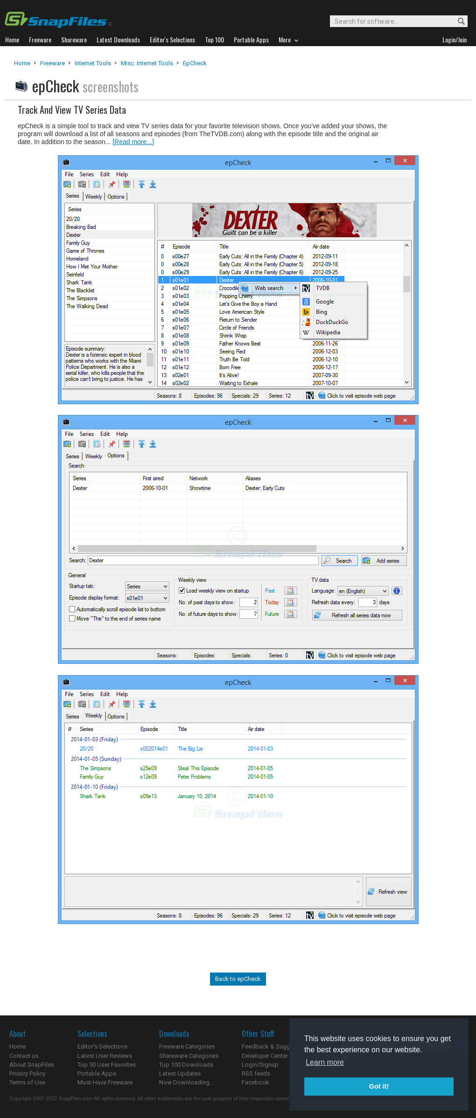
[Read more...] (133, 141)
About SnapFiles (31, 1064)
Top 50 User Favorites (106, 1064)
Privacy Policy (27, 1073)
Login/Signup (260, 1064)
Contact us (23, 1055)
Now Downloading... (186, 1082)
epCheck (195, 63)
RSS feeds (256, 1073)
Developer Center (265, 1055)
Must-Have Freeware (105, 1082)
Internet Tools (93, 63)
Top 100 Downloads (186, 1064)
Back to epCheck (238, 978)
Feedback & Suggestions (276, 1046)
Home (22, 63)
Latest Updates (180, 1073)
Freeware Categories (187, 1046)
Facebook (255, 1082)
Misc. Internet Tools (147, 63)
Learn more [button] (325, 1062)
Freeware (52, 63)
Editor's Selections (102, 1046)
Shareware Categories (188, 1055)
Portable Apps (96, 1073)
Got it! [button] (379, 1086)
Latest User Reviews (104, 1055)
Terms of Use (27, 1082)
